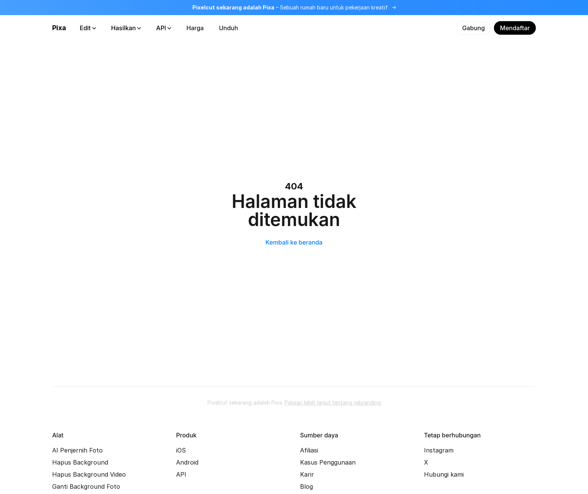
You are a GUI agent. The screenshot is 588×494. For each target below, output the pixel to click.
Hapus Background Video (89, 474)
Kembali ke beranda (294, 242)
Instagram (438, 450)
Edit (88, 28)
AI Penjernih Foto (77, 450)
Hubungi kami (444, 474)
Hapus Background (80, 462)
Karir (307, 474)
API (163, 28)
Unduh (228, 28)
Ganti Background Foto (86, 486)
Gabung (473, 28)
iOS (181, 450)
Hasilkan (126, 28)
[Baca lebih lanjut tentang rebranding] (294, 7)
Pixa (59, 28)
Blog (306, 486)
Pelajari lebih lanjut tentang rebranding (333, 402)
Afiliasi (309, 450)
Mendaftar (515, 28)
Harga (195, 28)
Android (187, 462)
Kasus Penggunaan (328, 462)
